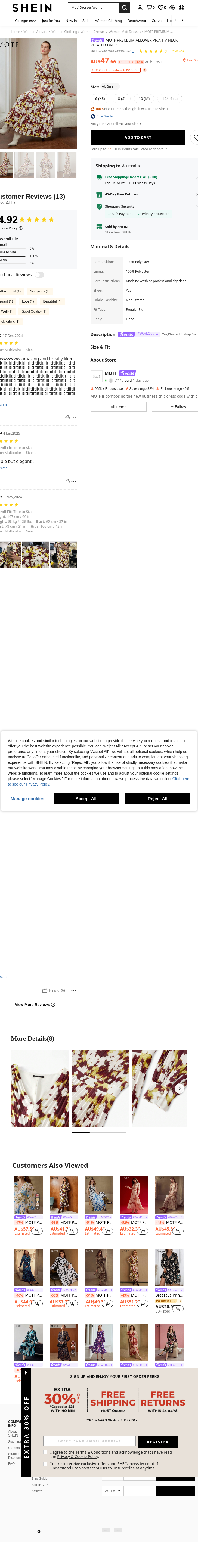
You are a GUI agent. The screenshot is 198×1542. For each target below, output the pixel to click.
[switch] (39, 275)
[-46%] (19, 1295)
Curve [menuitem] (157, 20)
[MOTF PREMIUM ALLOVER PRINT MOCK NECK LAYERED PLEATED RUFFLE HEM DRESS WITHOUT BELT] (134, 1267)
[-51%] (89, 1222)
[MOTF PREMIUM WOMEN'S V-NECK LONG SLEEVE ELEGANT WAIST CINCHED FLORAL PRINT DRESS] (169, 1195)
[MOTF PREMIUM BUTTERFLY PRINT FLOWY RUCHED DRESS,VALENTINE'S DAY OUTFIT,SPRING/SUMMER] (134, 1195)
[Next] (179, 1089)
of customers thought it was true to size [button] (130, 109)
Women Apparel (36, 32)
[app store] (111, 1478)
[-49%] (125, 1295)
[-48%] (19, 1370)
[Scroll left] (176, 20)
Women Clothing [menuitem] (108, 20)
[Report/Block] (73, 418)
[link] (150, 7)
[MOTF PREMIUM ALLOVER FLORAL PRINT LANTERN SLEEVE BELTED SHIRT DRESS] (28, 1267)
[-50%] (54, 1295)
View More (99, 1400)
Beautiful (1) (52, 301)
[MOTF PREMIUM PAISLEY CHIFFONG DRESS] (64, 1342)
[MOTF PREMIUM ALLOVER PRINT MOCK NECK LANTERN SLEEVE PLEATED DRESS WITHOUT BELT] (28, 1342)
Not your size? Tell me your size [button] (117, 124)
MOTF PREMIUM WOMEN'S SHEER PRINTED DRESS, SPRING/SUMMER (134, 1370)
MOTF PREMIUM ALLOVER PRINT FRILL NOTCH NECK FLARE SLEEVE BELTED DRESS (64, 1222)
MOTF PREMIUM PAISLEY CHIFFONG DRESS (64, 1370)
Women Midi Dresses (125, 32)
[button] (93, 7)
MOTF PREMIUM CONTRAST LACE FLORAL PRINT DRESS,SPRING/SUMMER (169, 1370)
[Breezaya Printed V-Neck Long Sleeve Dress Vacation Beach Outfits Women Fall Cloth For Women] (169, 1267)
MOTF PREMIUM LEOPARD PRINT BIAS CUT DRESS (99, 1295)
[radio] (100, 98)
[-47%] (19, 1222)
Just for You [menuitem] (51, 20)
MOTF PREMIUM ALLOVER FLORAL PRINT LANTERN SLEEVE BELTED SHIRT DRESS (28, 1295)
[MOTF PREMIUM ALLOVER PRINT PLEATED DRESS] (99, 1195)
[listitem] (28, 1208)
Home (15, 32)
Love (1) (28, 301)
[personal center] (140, 7)
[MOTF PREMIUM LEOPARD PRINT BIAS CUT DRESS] (99, 1267)
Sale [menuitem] (85, 20)
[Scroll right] (182, 20)
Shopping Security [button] (120, 206)
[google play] (121, 1478)
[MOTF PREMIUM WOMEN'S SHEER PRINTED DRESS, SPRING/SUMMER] (134, 1342)
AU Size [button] (110, 86)
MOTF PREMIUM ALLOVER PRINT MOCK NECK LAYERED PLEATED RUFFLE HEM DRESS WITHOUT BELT (134, 1295)
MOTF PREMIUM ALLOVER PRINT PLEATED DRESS (99, 1222)
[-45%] (160, 1222)
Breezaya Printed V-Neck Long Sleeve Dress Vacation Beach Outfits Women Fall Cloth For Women (169, 1295)
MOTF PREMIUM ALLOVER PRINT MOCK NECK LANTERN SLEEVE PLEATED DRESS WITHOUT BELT (28, 1370)
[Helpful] (67, 418)
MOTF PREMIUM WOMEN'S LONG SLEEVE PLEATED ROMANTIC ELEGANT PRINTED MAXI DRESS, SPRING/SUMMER (28, 1222)
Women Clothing (64, 32)
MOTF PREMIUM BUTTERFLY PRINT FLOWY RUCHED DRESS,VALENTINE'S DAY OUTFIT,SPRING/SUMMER (134, 1222)
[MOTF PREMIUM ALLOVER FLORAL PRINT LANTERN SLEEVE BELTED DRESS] (64, 1267)
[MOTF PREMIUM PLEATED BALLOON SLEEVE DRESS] (99, 1342)
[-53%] (54, 1222)
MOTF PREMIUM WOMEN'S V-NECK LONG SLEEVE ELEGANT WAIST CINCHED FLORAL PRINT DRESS (169, 1222)
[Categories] (25, 20)
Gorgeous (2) (40, 291)
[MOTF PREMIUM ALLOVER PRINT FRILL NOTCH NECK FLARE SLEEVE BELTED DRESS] (64, 1195)
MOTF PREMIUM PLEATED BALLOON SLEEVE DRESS (99, 1370)
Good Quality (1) (33, 311)
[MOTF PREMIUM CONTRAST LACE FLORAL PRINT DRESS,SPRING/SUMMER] (169, 1342)
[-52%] (125, 1222)
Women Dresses (93, 32)
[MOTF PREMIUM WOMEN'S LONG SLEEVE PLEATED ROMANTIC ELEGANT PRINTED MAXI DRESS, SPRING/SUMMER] (28, 1195)
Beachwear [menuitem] (137, 20)
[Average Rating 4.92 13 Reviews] (161, 51)
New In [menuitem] (71, 20)
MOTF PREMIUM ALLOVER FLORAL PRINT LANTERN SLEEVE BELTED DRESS (64, 1295)
